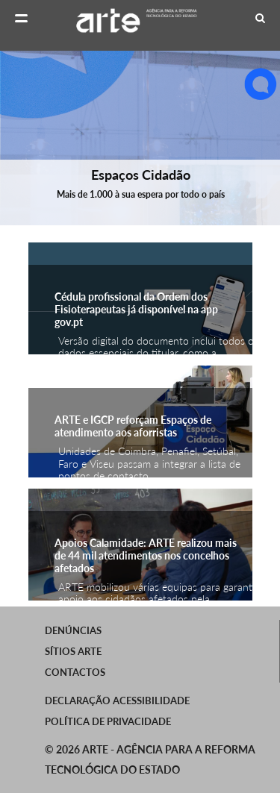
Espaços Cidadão (140, 174)
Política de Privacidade (108, 721)
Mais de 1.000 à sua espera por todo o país (140, 194)
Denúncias (73, 630)
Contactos (75, 672)
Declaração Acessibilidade (117, 700)
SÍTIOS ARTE (73, 651)
